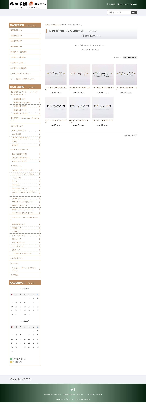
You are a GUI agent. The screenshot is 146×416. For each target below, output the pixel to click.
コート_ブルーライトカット (21, 78)
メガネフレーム (56, 25)
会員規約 (91, 408)
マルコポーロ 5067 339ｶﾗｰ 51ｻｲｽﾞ (103, 121)
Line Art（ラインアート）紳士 (23, 179)
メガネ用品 (14, 288)
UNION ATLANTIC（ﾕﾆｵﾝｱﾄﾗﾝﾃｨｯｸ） (24, 203)
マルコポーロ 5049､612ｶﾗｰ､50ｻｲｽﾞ (56, 89)
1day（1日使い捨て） (20, 137)
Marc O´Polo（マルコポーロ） (23, 223)
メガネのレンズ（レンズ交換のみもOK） (24, 229)
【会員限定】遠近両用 (20, 119)
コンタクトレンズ (17, 133)
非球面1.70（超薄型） (18, 60)
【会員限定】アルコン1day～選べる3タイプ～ (24, 125)
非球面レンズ (17, 239)
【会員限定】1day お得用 (22, 108)
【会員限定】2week (19, 116)
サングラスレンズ (19, 246)
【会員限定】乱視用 (19, 112)
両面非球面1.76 (16, 30)
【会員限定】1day (19, 104)
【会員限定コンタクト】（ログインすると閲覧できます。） (24, 98)
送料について (81, 408)
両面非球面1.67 (16, 42)
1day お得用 (16, 141)
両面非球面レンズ (19, 235)
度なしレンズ (17, 250)
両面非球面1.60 (16, 48)
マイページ (123, 4)
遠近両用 (15, 152)
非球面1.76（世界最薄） (19, 54)
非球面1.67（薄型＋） (18, 66)
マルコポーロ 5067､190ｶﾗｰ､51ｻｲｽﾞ (56, 121)
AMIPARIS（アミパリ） (21, 198)
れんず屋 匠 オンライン (20, 393)
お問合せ (99, 408)
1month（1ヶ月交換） (20, 170)
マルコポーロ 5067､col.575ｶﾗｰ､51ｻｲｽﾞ (79, 121)
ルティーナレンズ (19, 254)
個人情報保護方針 (69, 408)
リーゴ (14, 190)
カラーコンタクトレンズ (19, 157)
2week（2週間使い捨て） (22, 145)
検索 (134, 12)
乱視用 (14, 149)
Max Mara (16, 194)
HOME (47, 25)
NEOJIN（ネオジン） (20, 216)
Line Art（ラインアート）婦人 (23, 183)
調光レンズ (16, 262)
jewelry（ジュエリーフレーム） (24, 219)
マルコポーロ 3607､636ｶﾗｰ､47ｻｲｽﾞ (126, 89)
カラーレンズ (17, 243)
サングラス (14, 276)
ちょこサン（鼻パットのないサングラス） (24, 282)
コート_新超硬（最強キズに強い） (23, 84)
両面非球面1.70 (16, 36)
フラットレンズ (18, 258)
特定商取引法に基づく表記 (52, 408)
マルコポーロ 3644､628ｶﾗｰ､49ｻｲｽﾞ (79, 89)
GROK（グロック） (19, 208)
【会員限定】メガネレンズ (22, 265)
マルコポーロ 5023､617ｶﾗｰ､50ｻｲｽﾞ (103, 89)
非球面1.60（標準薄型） (19, 72)
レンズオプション (17, 270)
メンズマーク (17, 187)
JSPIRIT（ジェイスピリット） (24, 212)
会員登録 (111, 4)
